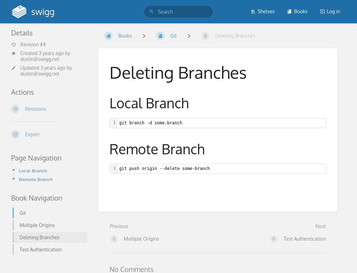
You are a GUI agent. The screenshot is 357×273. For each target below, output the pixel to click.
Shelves (263, 11)
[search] (178, 11)
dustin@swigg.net (39, 59)
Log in (330, 11)
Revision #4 (28, 44)
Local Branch (33, 170)
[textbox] (221, 123)
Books (297, 11)
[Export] (49, 134)
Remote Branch (36, 179)
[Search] (151, 12)
